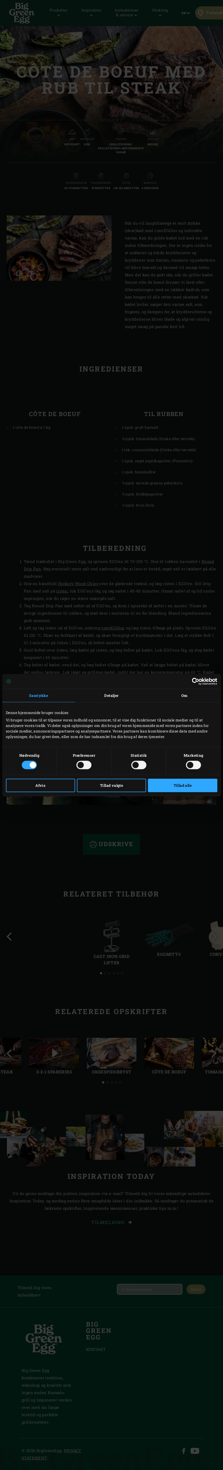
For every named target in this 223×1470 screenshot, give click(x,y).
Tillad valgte (111, 785)
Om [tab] (184, 695)
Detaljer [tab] (111, 695)
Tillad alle (183, 785)
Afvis (40, 785)
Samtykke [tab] (38, 695)
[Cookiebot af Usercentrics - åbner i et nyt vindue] (194, 681)
